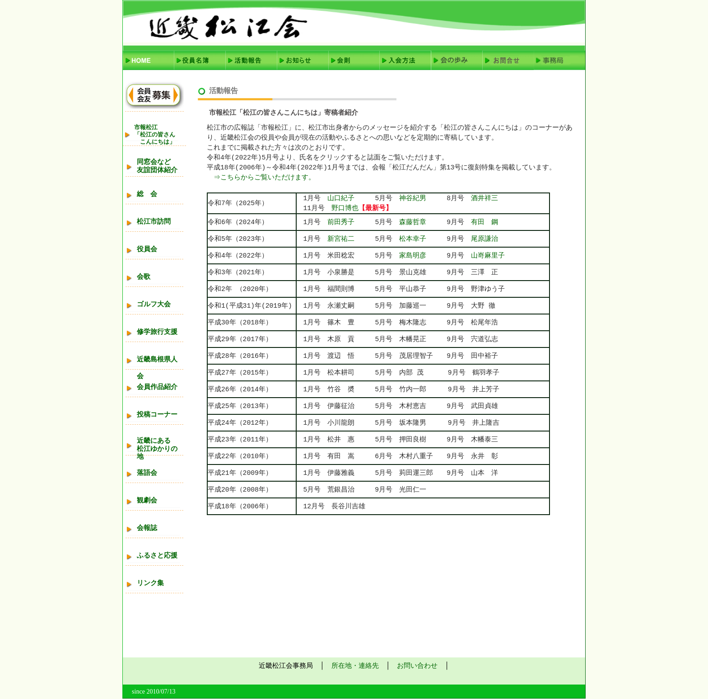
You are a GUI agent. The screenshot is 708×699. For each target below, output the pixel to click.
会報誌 (147, 527)
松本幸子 (423, 239)
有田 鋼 (484, 222)
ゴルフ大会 (154, 304)
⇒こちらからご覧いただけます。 (262, 177)
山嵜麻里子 (488, 255)
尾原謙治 (484, 239)
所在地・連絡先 (355, 665)
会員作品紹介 (157, 386)
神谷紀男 (423, 198)
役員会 (147, 249)
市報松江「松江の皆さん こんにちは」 (154, 134)
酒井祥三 (484, 198)
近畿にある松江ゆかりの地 (157, 448)
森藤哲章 (412, 222)
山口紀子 (340, 198)
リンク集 (150, 582)
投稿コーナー (157, 414)
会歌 (143, 276)
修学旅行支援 (157, 331)
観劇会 (147, 500)
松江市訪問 (154, 221)
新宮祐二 (340, 239)
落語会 (147, 472)
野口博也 (345, 208)
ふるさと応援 (157, 555)
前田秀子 (340, 222)
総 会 (147, 193)
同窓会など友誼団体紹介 (157, 166)
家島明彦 (412, 255)
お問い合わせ (417, 665)
